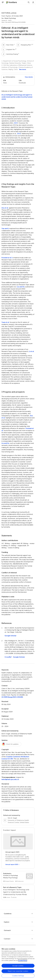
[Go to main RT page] (18, 892)
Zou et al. (5, 208)
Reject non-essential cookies (18, 971)
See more (22, 69)
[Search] (28, 2)
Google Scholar (10, 636)
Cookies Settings (18, 976)
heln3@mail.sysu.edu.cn (10, 779)
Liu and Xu (21, 287)
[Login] (33, 2)
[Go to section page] (18, 877)
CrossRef (8, 657)
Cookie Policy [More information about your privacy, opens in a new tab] (22, 960)
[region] (18, 962)
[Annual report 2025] (12, 864)
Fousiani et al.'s (7, 258)
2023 (15, 123)
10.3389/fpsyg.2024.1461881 (12, 697)
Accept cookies (17, 966)
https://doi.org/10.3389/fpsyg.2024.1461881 (14, 22)
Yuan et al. (5, 322)
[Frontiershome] (11, 2)
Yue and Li (5, 228)
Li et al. (31, 351)
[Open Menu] (3, 2)
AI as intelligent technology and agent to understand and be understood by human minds (17, 97)
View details (29, 77)
